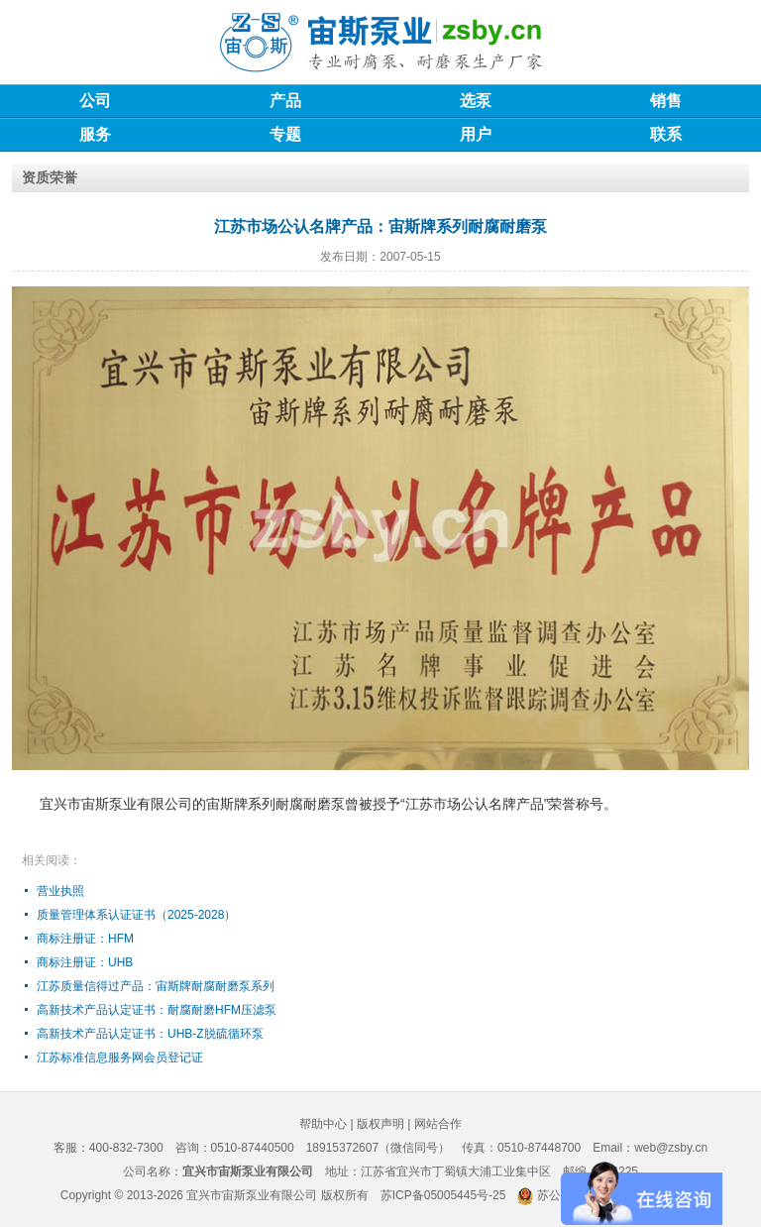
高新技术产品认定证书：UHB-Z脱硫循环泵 (150, 1034)
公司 (95, 100)
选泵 (475, 100)
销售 (666, 100)
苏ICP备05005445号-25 (443, 1195)
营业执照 (60, 891)
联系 (666, 134)
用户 (475, 134)
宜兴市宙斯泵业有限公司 (251, 1195)
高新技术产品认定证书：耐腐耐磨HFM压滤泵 (156, 1010)
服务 (95, 134)
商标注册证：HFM (85, 939)
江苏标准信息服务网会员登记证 (120, 1057)
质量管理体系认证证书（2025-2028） (136, 915)
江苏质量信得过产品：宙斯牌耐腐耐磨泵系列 (155, 986)
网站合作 (438, 1124)
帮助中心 (323, 1124)
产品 (285, 100)
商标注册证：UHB (85, 962)
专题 (285, 134)
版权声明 (380, 1124)
